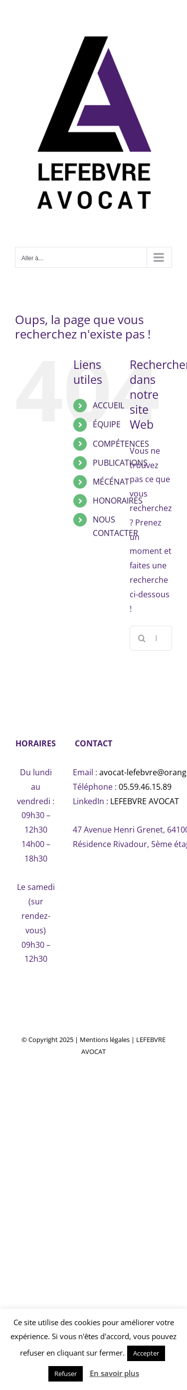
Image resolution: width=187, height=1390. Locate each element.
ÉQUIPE (107, 424)
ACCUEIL (108, 405)
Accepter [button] (146, 1353)
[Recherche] (142, 638)
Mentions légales (105, 1039)
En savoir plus (114, 1373)
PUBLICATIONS (120, 462)
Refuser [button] (65, 1373)
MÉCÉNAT (111, 481)
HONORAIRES (118, 500)
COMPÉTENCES (121, 443)
